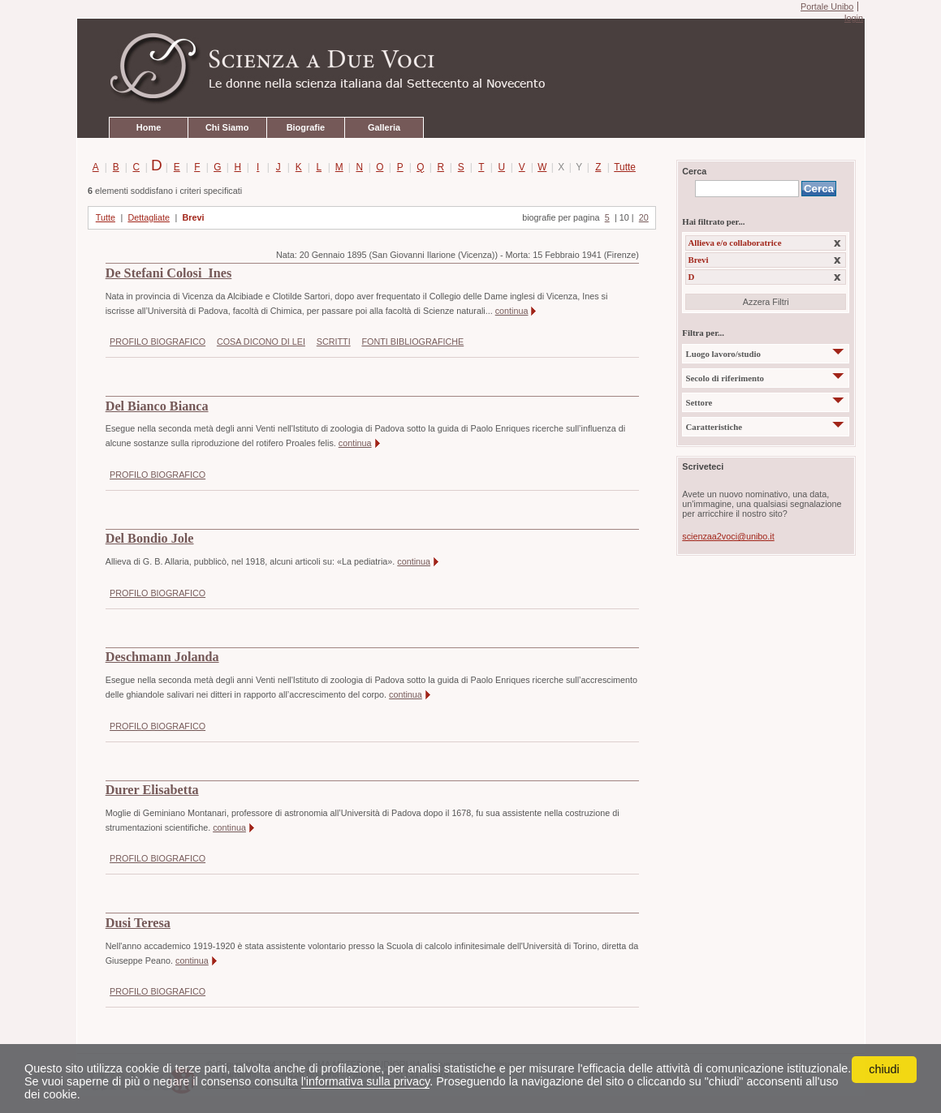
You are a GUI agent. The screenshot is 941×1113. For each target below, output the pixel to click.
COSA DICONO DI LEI (261, 341)
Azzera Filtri (766, 302)
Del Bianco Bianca (157, 406)
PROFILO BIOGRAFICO (157, 341)
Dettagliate (148, 217)
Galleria (384, 127)
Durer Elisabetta (152, 790)
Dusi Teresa (138, 923)
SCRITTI (334, 341)
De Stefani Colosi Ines (169, 273)
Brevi (193, 217)
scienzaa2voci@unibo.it (728, 536)
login (853, 18)
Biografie (306, 127)
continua (512, 311)
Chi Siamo (226, 127)
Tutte (621, 167)
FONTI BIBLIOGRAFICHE (412, 341)
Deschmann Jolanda (162, 657)
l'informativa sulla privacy (365, 1081)
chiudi (884, 1069)
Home (148, 127)
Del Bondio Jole (150, 538)
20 (644, 217)
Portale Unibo (827, 6)
